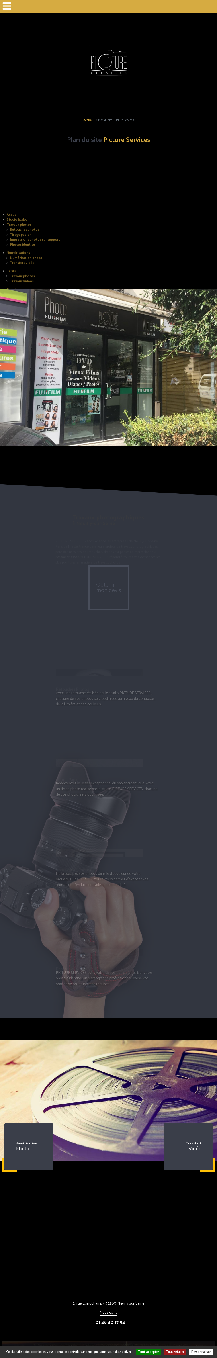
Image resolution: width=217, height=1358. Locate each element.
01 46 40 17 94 (110, 1323)
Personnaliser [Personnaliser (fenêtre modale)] (201, 1352)
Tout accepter (148, 1352)
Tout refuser (175, 1352)
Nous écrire (108, 1313)
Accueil (88, 120)
